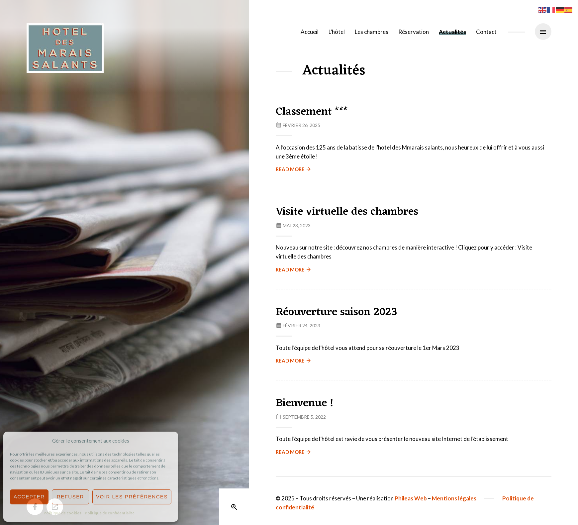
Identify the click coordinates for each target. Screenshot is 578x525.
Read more (294, 169)
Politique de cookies (62, 512)
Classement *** (312, 112)
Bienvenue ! (304, 403)
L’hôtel (337, 31)
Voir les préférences (132, 496)
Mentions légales (454, 498)
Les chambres (371, 31)
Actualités (452, 31)
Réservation (413, 31)
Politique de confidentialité (110, 512)
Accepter (29, 496)
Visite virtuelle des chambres (347, 212)
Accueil (310, 31)
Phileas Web (411, 498)
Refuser (70, 496)
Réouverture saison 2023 (336, 312)
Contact (486, 31)
